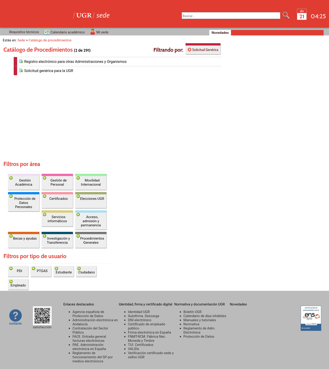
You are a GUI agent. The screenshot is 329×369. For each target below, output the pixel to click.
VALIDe (133, 349)
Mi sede (102, 32)
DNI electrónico (139, 320)
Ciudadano (86, 272)
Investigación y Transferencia (58, 240)
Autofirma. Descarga (143, 316)
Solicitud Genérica (204, 50)
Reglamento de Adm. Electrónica (199, 330)
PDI (19, 271)
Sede (21, 40)
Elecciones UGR (92, 199)
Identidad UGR (139, 312)
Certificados (58, 199)
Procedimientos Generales (92, 240)
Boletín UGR (192, 312)
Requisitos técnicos (24, 32)
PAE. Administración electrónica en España (89, 347)
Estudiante (64, 272)
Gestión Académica (23, 182)
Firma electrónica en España (149, 332)
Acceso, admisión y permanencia (91, 221)
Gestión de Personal (58, 182)
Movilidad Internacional (91, 182)
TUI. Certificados (140, 345)
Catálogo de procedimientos (50, 40)
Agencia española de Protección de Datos (88, 314)
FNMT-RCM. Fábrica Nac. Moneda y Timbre (147, 338)
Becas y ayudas (25, 238)
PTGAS (42, 271)
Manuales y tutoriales (199, 320)
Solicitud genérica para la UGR (48, 71)
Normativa (191, 324)
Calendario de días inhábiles (204, 316)
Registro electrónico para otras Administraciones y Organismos (75, 61)
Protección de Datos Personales (24, 203)
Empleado (18, 285)
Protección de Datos (198, 336)
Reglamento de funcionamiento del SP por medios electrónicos (92, 357)
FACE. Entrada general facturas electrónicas (89, 338)
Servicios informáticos (57, 219)
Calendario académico (68, 32)
